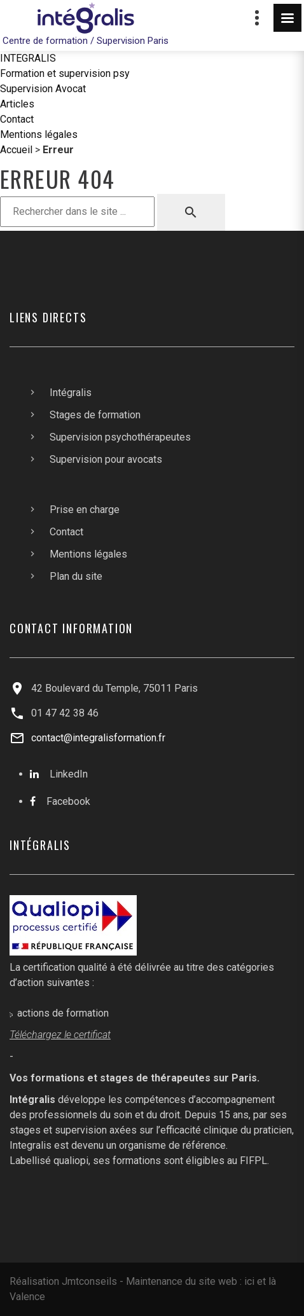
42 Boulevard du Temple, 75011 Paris (114, 688)
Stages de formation (95, 415)
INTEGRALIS (28, 58)
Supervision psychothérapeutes (120, 437)
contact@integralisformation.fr (98, 738)
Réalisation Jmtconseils (63, 1281)
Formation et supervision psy (65, 73)
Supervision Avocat (43, 89)
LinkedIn (69, 774)
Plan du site (76, 576)
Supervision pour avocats (106, 459)
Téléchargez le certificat (60, 1035)
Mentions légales (39, 134)
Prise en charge (85, 510)
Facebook (68, 801)
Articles (17, 104)
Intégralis (71, 393)
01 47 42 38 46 (65, 713)
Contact (17, 119)
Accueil (16, 150)
